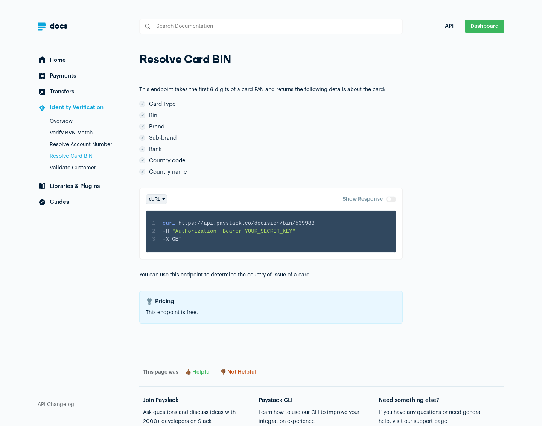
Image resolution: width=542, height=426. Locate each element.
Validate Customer (73, 168)
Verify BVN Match (71, 133)
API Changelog (56, 404)
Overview (61, 121)
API (449, 26)
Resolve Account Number (81, 144)
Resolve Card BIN (71, 156)
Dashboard (484, 26)
